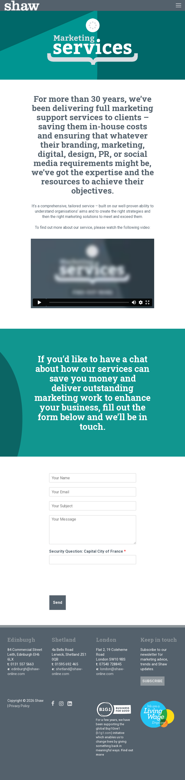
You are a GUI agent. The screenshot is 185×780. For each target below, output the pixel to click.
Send (57, 602)
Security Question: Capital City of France (87, 551)
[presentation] (85, 587)
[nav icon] (178, 5)
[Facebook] (53, 703)
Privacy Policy (19, 706)
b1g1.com (104, 733)
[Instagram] (61, 703)
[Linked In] (70, 703)
